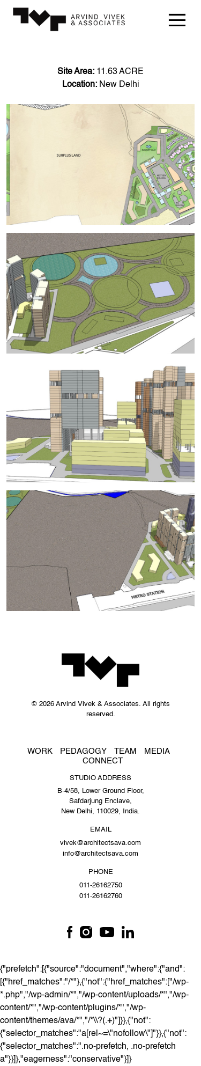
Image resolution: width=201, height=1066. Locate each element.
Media (157, 751)
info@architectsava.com (100, 853)
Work (40, 751)
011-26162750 (100, 885)
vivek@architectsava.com (100, 843)
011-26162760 (100, 896)
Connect (103, 761)
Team (125, 751)
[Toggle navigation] (177, 19)
